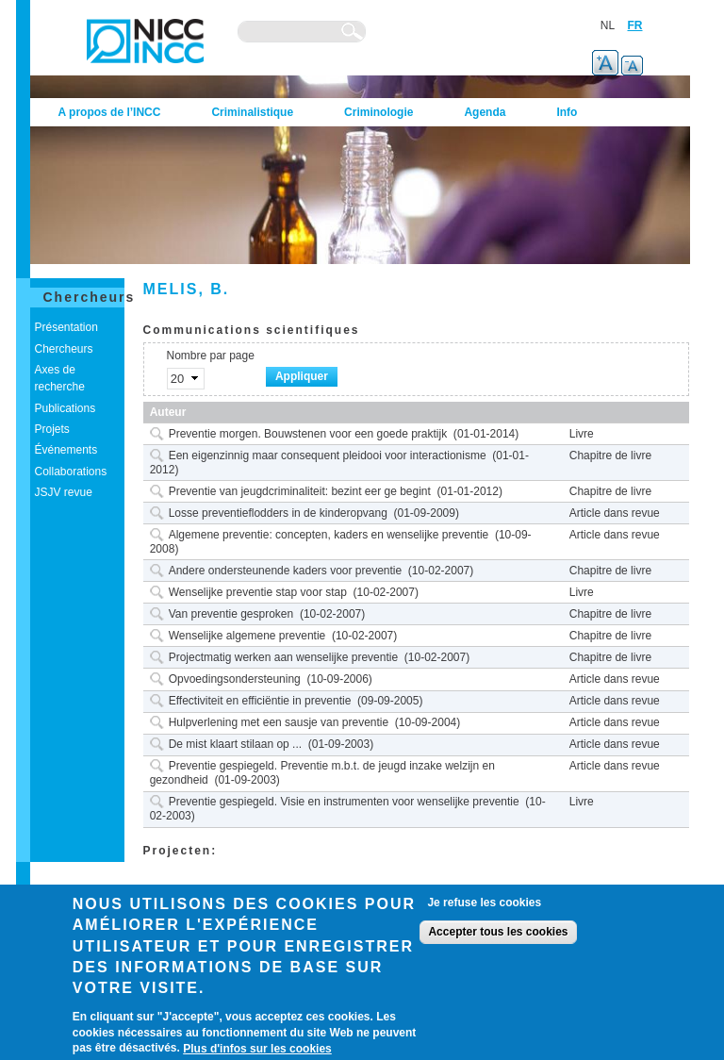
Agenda (484, 112)
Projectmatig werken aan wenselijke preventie (283, 657)
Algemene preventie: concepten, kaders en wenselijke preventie (329, 534)
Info (566, 112)
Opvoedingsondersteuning (235, 679)
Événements (66, 449)
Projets (52, 429)
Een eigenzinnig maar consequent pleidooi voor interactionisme (327, 455)
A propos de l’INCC (109, 112)
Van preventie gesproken (231, 614)
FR (635, 25)
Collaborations (71, 471)
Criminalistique (252, 112)
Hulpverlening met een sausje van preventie (278, 722)
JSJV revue (63, 492)
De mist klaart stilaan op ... (235, 744)
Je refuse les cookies (484, 902)
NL (608, 25)
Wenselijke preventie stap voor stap (258, 592)
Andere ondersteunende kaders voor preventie (286, 570)
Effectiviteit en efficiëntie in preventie (260, 700)
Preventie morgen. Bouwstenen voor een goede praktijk (308, 433)
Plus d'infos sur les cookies (257, 1048)
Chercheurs (89, 297)
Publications (65, 408)
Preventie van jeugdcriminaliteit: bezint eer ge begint (300, 491)
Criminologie (378, 112)
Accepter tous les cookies (498, 931)
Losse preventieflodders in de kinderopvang (278, 513)
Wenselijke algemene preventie (247, 635)
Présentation (66, 327)
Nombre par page (211, 355)
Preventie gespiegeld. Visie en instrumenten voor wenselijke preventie (344, 801)
